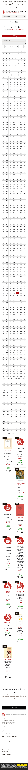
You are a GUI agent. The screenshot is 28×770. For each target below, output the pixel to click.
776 (24, 302)
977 (17, 371)
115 (14, 79)
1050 (12, 400)
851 (17, 328)
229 (21, 117)
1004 (20, 381)
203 (3, 110)
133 (3, 87)
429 (10, 186)
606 (17, 245)
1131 (24, 430)
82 (3, 70)
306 (21, 143)
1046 (20, 397)
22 (15, 51)
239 (7, 122)
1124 (20, 428)
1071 (24, 407)
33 (24, 53)
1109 (8, 423)
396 (17, 174)
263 (17, 129)
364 (3, 165)
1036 (4, 395)
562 (10, 231)
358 (7, 162)
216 (24, 113)
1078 (4, 411)
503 (24, 210)
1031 (8, 392)
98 (3, 75)
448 (3, 193)
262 (14, 129)
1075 (16, 409)
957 (21, 364)
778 (7, 305)
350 (3, 160)
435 (7, 189)
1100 (20, 419)
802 (17, 312)
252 (3, 127)
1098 (12, 419)
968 (10, 369)
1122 (12, 428)
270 (17, 132)
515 (17, 215)
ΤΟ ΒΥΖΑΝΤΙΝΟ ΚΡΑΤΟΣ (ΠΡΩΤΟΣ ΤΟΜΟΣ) (20, 488)
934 (14, 357)
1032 (12, 392)
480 (17, 203)
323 (7, 151)
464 (10, 198)
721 (3, 286)
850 (14, 328)
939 (7, 359)
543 (17, 224)
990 (14, 376)
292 (21, 139)
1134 (17, 433)
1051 (16, 400)
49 (24, 58)
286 (24, 136)
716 (10, 283)
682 (14, 272)
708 (7, 281)
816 (17, 317)
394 (10, 174)
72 (21, 65)
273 (3, 134)
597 (10, 243)
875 (3, 338)
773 (14, 302)
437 (14, 189)
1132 (9, 433)
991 (17, 376)
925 (7, 355)
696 (14, 276)
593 (21, 241)
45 (12, 58)
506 (10, 212)
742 (3, 293)
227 (14, 117)
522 (17, 217)
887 (21, 340)
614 (21, 248)
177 (10, 101)
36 (9, 56)
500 (14, 210)
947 (10, 362)
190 (7, 106)
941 (14, 359)
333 (17, 153)
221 (17, 115)
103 (20, 75)
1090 (4, 416)
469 (3, 200)
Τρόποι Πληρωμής (6, 733)
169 (7, 98)
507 (14, 212)
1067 (8, 407)
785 (7, 307)
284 (17, 136)
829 (14, 321)
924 (3, 355)
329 (3, 153)
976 (14, 371)
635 (21, 255)
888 (24, 340)
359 (10, 162)
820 (7, 319)
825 (24, 319)
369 (21, 165)
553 (3, 229)
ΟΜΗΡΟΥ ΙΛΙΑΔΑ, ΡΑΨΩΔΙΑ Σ (20, 630)
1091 (8, 416)
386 (7, 172)
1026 (12, 390)
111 (24, 77)
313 (21, 146)
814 (10, 317)
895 (24, 343)
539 (3, 224)
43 (6, 58)
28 (9, 53)
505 (7, 212)
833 (3, 324)
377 (24, 167)
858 (17, 331)
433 (24, 186)
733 (21, 288)
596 (7, 243)
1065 (24, 404)
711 (17, 281)
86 (15, 70)
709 (10, 281)
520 (10, 217)
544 (21, 224)
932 (7, 357)
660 (10, 264)
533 (7, 222)
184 (10, 103)
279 (24, 134)
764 (7, 300)
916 (24, 350)
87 (18, 70)
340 (17, 155)
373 (10, 167)
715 (7, 283)
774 (17, 302)
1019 (8, 388)
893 (17, 343)
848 (7, 328)
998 (19, 378)
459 (17, 196)
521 (14, 217)
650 (24, 260)
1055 (8, 402)
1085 (8, 414)
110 (21, 77)
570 (14, 234)
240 (10, 122)
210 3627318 (4, 1)
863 (10, 333)
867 (24, 333)
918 (7, 352)
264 (21, 129)
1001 (8, 381)
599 (17, 243)
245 (3, 124)
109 (17, 77)
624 (7, 253)
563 (14, 231)
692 (24, 274)
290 (14, 139)
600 (21, 243)
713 (24, 281)
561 (7, 231)
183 (7, 103)
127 (7, 84)
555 (10, 229)
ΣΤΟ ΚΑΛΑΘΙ (10, 471)
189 (3, 106)
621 (21, 250)
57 (24, 60)
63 (18, 63)
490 (3, 207)
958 (24, 364)
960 (7, 366)
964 (21, 366)
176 (7, 101)
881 (24, 338)
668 (14, 267)
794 (14, 309)
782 (21, 305)
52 (9, 60)
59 (6, 63)
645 (7, 260)
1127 (8, 430)
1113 (24, 423)
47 (18, 58)
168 (3, 98)
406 (3, 179)
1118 (20, 426)
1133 (13, 433)
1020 (12, 388)
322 (3, 151)
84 (9, 70)
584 (14, 238)
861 (3, 333)
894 (21, 343)
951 (24, 362)
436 (10, 189)
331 (10, 153)
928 (17, 355)
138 (21, 87)
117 (21, 79)
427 (3, 186)
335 (24, 153)
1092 (12, 416)
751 (10, 295)
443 (10, 191)
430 (14, 186)
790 (24, 307)
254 (10, 127)
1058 (20, 402)
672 (3, 269)
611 (10, 248)
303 (10, 143)
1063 (16, 404)
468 (24, 198)
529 (17, 219)
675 (14, 269)
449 (7, 193)
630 (3, 255)
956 (17, 364)
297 (14, 141)
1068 (12, 407)
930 (24, 355)
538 (24, 222)
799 (7, 312)
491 (7, 207)
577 (14, 236)
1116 (12, 426)
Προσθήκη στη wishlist (6, 471)
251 (24, 124)
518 (3, 217)
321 (24, 148)
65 (24, 63)
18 (3, 51)
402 (14, 177)
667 (10, 267)
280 (3, 136)
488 (21, 205)
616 (3, 250)
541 (10, 224)
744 (10, 293)
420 (3, 184)
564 (17, 231)
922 (21, 352)
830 (17, 321)
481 (21, 203)
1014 (12, 385)
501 (17, 210)
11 (6, 49)
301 (3, 143)
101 (13, 75)
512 (7, 215)
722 (7, 286)
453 (21, 193)
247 (10, 124)
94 (15, 72)
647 (14, 260)
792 (7, 309)
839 (24, 324)
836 (14, 324)
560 (3, 231)
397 (21, 174)
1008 (12, 383)
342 (24, 155)
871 (14, 336)
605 (14, 245)
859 (21, 331)
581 (3, 238)
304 (14, 143)
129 (14, 84)
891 (10, 343)
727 (24, 286)
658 (3, 264)
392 (3, 174)
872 (17, 336)
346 (14, 158)
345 (10, 158)
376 (21, 167)
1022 (20, 388)
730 (10, 288)
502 (21, 210)
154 (3, 94)
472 (14, 200)
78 (15, 68)
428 (7, 186)
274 (7, 134)
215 (21, 113)
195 (24, 106)
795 (17, 309)
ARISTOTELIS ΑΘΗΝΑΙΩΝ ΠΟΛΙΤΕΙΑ (20, 520)
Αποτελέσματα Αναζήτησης (17, 29)
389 (17, 172)
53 (12, 60)
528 (14, 219)
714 (3, 283)
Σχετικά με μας (5, 749)
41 (24, 56)
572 (21, 234)
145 (21, 89)
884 (10, 340)
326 (17, 151)
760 (17, 298)
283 (14, 136)
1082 (20, 411)
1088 (20, 414)
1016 (20, 385)
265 (24, 129)
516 (21, 215)
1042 (4, 397)
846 (24, 326)
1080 (12, 411)
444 (14, 191)
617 (7, 250)
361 (17, 162)
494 (17, 207)
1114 (4, 426)
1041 (24, 395)
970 (17, 369)
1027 (16, 390)
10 (3, 49)
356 (24, 160)
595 (3, 243)
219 (10, 115)
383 (21, 170)
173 (21, 98)
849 (10, 328)
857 (14, 331)
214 (17, 113)
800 (10, 312)
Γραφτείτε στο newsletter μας (14, 690)
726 (21, 286)
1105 (16, 421)
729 (7, 288)
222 (21, 115)
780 (14, 305)
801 (14, 312)
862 (7, 333)
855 (7, 331)
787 (14, 307)
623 (3, 253)
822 (14, 319)
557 (17, 229)
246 (7, 124)
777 (3, 305)
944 (24, 359)
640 (14, 257)
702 (10, 279)
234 (14, 120)
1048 (4, 400)
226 (10, 117)
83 (6, 70)
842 (10, 326)
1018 (4, 388)
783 (24, 305)
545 (24, 224)
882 (3, 340)
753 (17, 295)
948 (14, 362)
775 (21, 302)
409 (14, 179)
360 (14, 162)
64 (21, 63)
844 (17, 326)
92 (9, 72)
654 (14, 262)
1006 (4, 383)
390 (21, 172)
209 (24, 110)
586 (21, 238)
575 (7, 236)
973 (3, 371)
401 (10, 177)
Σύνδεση (11, 7)
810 (21, 314)
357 (3, 162)
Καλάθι (17, 7)
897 (7, 345)
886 (17, 340)
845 (21, 326)
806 (7, 314)
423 (14, 184)
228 (17, 117)
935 (17, 357)
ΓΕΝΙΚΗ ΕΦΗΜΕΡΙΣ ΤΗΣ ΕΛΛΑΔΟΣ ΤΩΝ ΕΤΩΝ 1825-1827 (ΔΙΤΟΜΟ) (8, 516)
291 (17, 139)
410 (17, 179)
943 (21, 359)
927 (14, 355)
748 (24, 293)
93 (12, 72)
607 (21, 245)
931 (3, 357)
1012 (4, 385)
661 (14, 264)
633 (14, 255)
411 (21, 179)
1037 (8, 395)
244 (24, 122)
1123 (16, 428)
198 (10, 108)
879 (17, 338)
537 (21, 222)
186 (17, 103)
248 (14, 124)
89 (24, 70)
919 (10, 352)
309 (7, 146)
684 (21, 272)
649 (21, 260)
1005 (24, 381)
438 (17, 189)
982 (10, 374)
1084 (4, 414)
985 (21, 374)
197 (7, 108)
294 (3, 141)
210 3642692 (10, 1)
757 (7, 298)
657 (24, 262)
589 (7, 241)
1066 (4, 407)
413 (3, 181)
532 (3, 222)
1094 (20, 416)
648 (17, 260)
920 (14, 352)
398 (24, 174)
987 (3, 376)
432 (21, 186)
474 (21, 200)
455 (3, 196)
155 (7, 94)
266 (3, 132)
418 (21, 181)
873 (21, 336)
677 (21, 269)
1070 (20, 407)
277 (17, 134)
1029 (24, 390)
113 (7, 79)
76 (9, 68)
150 (14, 91)
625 (10, 253)
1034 (20, 392)
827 (7, 321)
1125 (24, 428)
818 (24, 317)
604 (10, 245)
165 (17, 96)
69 (12, 65)
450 (10, 193)
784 (3, 307)
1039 (16, 395)
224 (3, 117)
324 (10, 151)
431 (17, 186)
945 (3, 362)
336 (3, 155)
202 (24, 108)
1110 (12, 423)
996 (12, 378)
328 (24, 151)
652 (7, 262)
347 (17, 158)
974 (7, 371)
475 (24, 200)
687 (7, 274)
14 (15, 49)
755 (24, 295)
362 (21, 162)
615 (24, 248)
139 (24, 87)
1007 (8, 383)
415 (10, 181)
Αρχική (7, 29)
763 (3, 300)
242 (17, 122)
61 (12, 63)
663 (21, 264)
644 (3, 260)
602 (3, 245)
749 (3, 295)
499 (10, 210)
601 (24, 243)
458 (14, 196)
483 (3, 205)
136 (14, 87)
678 (24, 269)
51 (6, 60)
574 (3, 236)
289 (10, 139)
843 (14, 326)
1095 (24, 416)
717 (14, 283)
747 (21, 293)
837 (17, 324)
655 (17, 262)
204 (7, 110)
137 (17, 87)
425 (21, 184)
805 (3, 314)
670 (21, 267)
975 (10, 371)
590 (10, 241)
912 (10, 350)
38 (15, 56)
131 (21, 84)
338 (10, 155)
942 (17, 359)
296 (10, 141)
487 (17, 205)
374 (14, 167)
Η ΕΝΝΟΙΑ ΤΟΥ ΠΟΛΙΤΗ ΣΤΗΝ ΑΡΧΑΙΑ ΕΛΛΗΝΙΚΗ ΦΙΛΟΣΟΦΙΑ (20, 451)
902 (24, 345)
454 (24, 193)
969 (14, 369)
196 (3, 108)
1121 (8, 428)
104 (24, 75)
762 (24, 298)
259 (3, 129)
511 (3, 215)
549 (14, 226)
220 (14, 115)
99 (6, 75)
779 (10, 305)
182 (3, 103)
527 (10, 219)
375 (17, 167)
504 (3, 212)
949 (17, 362)
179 (17, 101)
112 (3, 79)
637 (3, 257)
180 (21, 101)
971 (21, 369)
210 (3, 113)
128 (10, 84)
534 (10, 222)
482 (24, 203)
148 (7, 91)
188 (24, 103)
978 (21, 371)
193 (17, 106)
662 (17, 264)
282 (10, 136)
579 (21, 236)
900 (17, 345)
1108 (4, 423)
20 (9, 51)
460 (21, 196)
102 (17, 75)
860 (24, 331)
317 (10, 148)
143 (14, 89)
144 (17, 89)
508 (17, 212)
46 (15, 58)
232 (7, 120)
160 (24, 94)
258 (24, 127)
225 (7, 117)
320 (21, 148)
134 (7, 87)
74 (3, 68)
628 (21, 253)
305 (17, 143)
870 (10, 336)
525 (3, 219)
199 (14, 108)
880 (21, 338)
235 (17, 120)
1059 (24, 402)
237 (24, 120)
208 (21, 110)
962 (14, 366)
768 (21, 300)
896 (3, 345)
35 (6, 56)
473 (17, 200)
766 (14, 300)
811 (24, 314)
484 (7, 205)
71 (18, 65)
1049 (8, 400)
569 (10, 234)
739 (17, 290)
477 (7, 203)
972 (24, 369)
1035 (24, 392)
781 (17, 305)
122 (14, 82)
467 (21, 198)
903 (3, 347)
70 (15, 65)
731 (14, 288)
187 (21, 103)
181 (24, 101)
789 (21, 307)
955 (14, 364)
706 (24, 279)
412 (24, 179)
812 (3, 317)
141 (7, 89)
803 (21, 312)
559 (24, 229)
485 (10, 205)
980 (3, 374)
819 (3, 319)
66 (3, 65)
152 (21, 91)
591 (14, 241)
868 (3, 336)
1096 (4, 419)
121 (10, 82)
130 (17, 84)
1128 (12, 430)
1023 (24, 388)
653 (10, 262)
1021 (16, 388)
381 (14, 170)
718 (17, 283)
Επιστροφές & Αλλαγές (7, 741)
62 (15, 63)
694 (7, 276)
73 (24, 65)
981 (7, 374)
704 (17, 279)
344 (7, 158)
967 (7, 369)
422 (10, 184)
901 (21, 345)
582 (7, 238)
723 (10, 286)
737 (10, 290)
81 (24, 68)
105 (3, 77)
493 (14, 207)
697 (17, 276)
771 (7, 302)
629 (24, 253)
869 (7, 336)
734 (24, 288)
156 (10, 94)
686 (3, 274)
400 (7, 177)
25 (24, 51)
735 (3, 290)
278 (21, 134)
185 (14, 103)
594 (24, 241)
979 (24, 371)
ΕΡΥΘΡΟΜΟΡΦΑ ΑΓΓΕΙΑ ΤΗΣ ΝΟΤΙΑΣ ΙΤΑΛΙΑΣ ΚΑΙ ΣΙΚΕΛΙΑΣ (8, 664)
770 (3, 302)
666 (7, 267)
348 (21, 158)
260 (7, 129)
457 (10, 196)
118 (24, 79)
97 (24, 72)
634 (17, 255)
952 (3, 364)
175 (3, 101)
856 (10, 331)
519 (7, 217)
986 (24, 374)
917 (3, 352)
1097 (8, 419)
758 (10, 298)
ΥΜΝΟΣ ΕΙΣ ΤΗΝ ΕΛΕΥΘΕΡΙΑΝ (8, 595)
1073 (8, 409)
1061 (8, 404)
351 (7, 160)
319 (17, 148)
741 (24, 290)
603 (7, 245)
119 (3, 82)
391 (24, 172)
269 (14, 132)
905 (10, 347)
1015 (16, 385)
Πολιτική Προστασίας (7, 754)
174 (24, 98)
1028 (20, 390)
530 (21, 219)
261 (10, 129)
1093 (16, 416)
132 (24, 84)
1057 (16, 402)
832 (24, 321)
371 (3, 167)
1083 (24, 411)
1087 (16, 414)
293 (24, 139)
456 (7, 196)
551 (21, 226)
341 (21, 155)
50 (3, 60)
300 (24, 141)
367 (14, 165)
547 (7, 226)
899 (14, 345)
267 (7, 132)
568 (7, 234)
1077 (24, 409)
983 (14, 374)
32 (21, 53)
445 (17, 191)
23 (18, 51)
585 (17, 238)
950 (21, 362)
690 (17, 274)
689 (14, 274)
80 (21, 68)
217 (3, 115)
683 (17, 272)
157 (14, 94)
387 (10, 172)
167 (24, 96)
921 (17, 352)
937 (24, 357)
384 (24, 170)
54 (15, 60)
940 (10, 359)
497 (3, 210)
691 (21, 274)
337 (7, 155)
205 (10, 110)
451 (14, 193)
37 (12, 56)
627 (17, 253)
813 (7, 317)
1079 (8, 411)
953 (7, 364)
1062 (12, 404)
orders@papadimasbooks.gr (20, 1)
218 (7, 115)
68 (9, 65)
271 (21, 132)
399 (3, 177)
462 (3, 198)
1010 (20, 383)
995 (9, 378)
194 (21, 106)
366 (10, 165)
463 (7, 198)
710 (14, 281)
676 (17, 269)
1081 (16, 411)
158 (17, 94)
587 (24, 238)
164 (14, 96)
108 (14, 77)
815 (14, 317)
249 (17, 124)
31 (18, 53)
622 (24, 250)
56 (21, 60)
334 (21, 153)
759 (14, 298)
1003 (16, 381)
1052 (20, 400)
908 (21, 347)
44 (9, 58)
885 (14, 340)
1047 (24, 397)
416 (14, 181)
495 (21, 207)
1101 (24, 419)
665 (3, 267)
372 (7, 167)
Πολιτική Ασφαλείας (6, 739)
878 (14, 338)
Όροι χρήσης (5, 751)
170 (10, 98)
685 (24, 272)
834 (7, 324)
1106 (20, 421)
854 (3, 331)
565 (21, 231)
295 (7, 141)
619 (14, 250)
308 (3, 146)
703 (14, 279)
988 (7, 376)
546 (3, 226)
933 (10, 357)
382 (17, 170)
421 (7, 184)
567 (3, 234)
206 (14, 110)
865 (17, 333)
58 (3, 63)
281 (7, 136)
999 (23, 378)
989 (10, 376)
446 (21, 191)
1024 (4, 390)
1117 (16, 426)
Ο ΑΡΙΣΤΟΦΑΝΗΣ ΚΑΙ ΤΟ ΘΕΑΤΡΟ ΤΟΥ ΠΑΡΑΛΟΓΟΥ (20, 595)
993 (24, 376)
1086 (12, 414)
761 (21, 298)
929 (21, 355)
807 (10, 314)
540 (7, 224)
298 (17, 141)
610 (7, 248)
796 (21, 309)
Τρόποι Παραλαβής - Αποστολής (9, 736)
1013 (8, 385)
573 (24, 234)
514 (14, 215)
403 (17, 177)
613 (17, 248)
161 (3, 96)
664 (24, 264)
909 (24, 347)
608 (24, 245)
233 (10, 120)
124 (21, 82)
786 (10, 307)
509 (21, 212)
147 (3, 91)
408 (10, 179)
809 (17, 314)
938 (3, 359)
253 (7, 127)
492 (10, 207)
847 (3, 328)
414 (7, 181)
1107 (24, 421)
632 (10, 255)
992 (21, 376)
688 (10, 274)
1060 (4, 404)
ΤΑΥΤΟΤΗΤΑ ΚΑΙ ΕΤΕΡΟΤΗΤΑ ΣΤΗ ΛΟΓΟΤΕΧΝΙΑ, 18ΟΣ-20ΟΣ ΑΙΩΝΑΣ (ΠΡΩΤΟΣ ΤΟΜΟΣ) (8, 553)
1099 (16, 419)
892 (14, 343)
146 (24, 89)
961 (10, 366)
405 (24, 177)
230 (24, 117)
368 (17, 165)
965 (24, 366)
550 (17, 226)
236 (21, 120)
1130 (20, 430)
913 (14, 350)
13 (12, 49)
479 (14, 203)
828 (10, 321)
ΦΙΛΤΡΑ (14, 36)
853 (24, 328)
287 (3, 139)
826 (3, 321)
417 (17, 181)
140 (3, 89)
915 (21, 350)
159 (21, 94)
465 (14, 198)
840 (3, 326)
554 (7, 229)
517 (24, 215)
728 (3, 288)
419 (24, 181)
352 (10, 160)
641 (17, 257)
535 (14, 222)
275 (10, 134)
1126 (4, 430)
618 (10, 250)
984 (17, 374)
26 (3, 53)
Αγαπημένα (14, 7)
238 (3, 122)
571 (17, 234)
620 (17, 250)
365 (7, 165)
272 (24, 132)
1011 (24, 383)
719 (21, 283)
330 (7, 153)
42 (3, 58)
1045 (16, 397)
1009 (16, 383)
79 (18, 68)
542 (14, 224)
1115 (8, 426)
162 (7, 96)
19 (6, 51)
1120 (4, 428)
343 (3, 158)
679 (3, 272)
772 (10, 302)
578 (17, 236)
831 (21, 321)
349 (24, 158)
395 (14, 174)
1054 (4, 402)
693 (3, 276)
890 (7, 343)
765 (10, 300)
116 (17, 79)
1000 (4, 381)
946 (7, 362)
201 (21, 108)
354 (17, 160)
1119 (24, 426)
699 (24, 276)
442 (7, 191)
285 (21, 136)
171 (14, 98)
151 (17, 91)
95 (18, 72)
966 (3, 369)
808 (14, 314)
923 (24, 352)
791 (3, 309)
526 (7, 219)
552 (24, 226)
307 (24, 143)
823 (17, 319)
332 (14, 153)
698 (21, 276)
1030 (4, 392)
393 (7, 174)
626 (14, 253)
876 (7, 338)
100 (10, 75)
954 (10, 364)
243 (21, 122)
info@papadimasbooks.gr (14, 3)
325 (14, 151)
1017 (24, 385)
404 (21, 177)
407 (7, 179)
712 (21, 281)
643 (24, 257)
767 (17, 300)
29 (12, 53)
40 (21, 56)
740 (21, 290)
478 (10, 203)
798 (3, 312)
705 (21, 279)
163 (10, 96)
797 (24, 309)
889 (3, 343)
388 (14, 172)
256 (17, 127)
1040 (20, 395)
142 (10, 89)
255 (14, 127)
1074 (12, 409)
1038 (12, 395)
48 (21, 58)
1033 (16, 392)
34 (3, 56)
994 (5, 378)
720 (24, 283)
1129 (16, 430)
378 (3, 170)
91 (6, 72)
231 (3, 120)
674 (10, 269)
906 (14, 347)
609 (3, 248)
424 (17, 184)
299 (21, 141)
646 (10, 260)
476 (3, 203)
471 (10, 200)
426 (24, 184)
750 (7, 295)
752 (14, 295)
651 (3, 262)
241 (14, 122)
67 (6, 65)
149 (10, 91)
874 (24, 336)
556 (14, 229)
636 (24, 255)
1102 (4, 421)
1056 (12, 402)
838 (21, 324)
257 (21, 127)
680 (7, 272)
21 (12, 51)
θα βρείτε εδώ (5, 768)
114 (10, 79)
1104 (12, 421)
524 (24, 217)
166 (21, 96)
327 (21, 151)
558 (21, 229)
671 (24, 267)
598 (14, 243)
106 (7, 77)
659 (7, 264)
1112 (20, 423)
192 (14, 106)
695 (10, 276)
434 (3, 189)
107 (10, 77)
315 (3, 148)
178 (14, 101)
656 (21, 262)
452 (17, 193)
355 (21, 160)
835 (10, 324)
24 (21, 51)
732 (17, 288)
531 (24, 219)
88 (21, 70)
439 (21, 189)
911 (7, 350)
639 (10, 257)
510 (24, 212)
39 (18, 56)
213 (14, 113)
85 (12, 70)
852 (21, 328)
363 (24, 162)
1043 (8, 397)
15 (18, 49)
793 (10, 309)
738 (14, 290)
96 (21, 72)
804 (24, 312)
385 (3, 172)
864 (14, 333)
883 (7, 340)
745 (14, 293)
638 (7, 257)
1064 (20, 404)
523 (21, 217)
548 (10, 226)
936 (21, 357)
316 (7, 148)
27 (6, 53)
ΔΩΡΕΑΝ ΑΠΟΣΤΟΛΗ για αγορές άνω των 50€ (14, 4)
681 (10, 272)
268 (10, 132)
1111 (16, 423)
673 (7, 269)
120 (7, 82)
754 (21, 295)
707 (3, 281)
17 (24, 49)
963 (17, 366)
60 (9, 63)
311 (14, 146)
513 (10, 215)
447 (24, 191)
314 (24, 146)
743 (7, 293)
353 (14, 160)
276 (14, 134)
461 (24, 196)
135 (10, 87)
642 (21, 257)
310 (10, 146)
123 (17, 82)
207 (17, 110)
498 (7, 210)
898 (10, 345)
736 (7, 290)
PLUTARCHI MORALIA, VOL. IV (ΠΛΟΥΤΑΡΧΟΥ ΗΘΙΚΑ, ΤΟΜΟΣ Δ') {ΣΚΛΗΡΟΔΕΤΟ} (8, 456)
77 (12, 68)
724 (14, 286)
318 (14, 148)
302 (7, 143)
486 (14, 205)
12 (9, 49)
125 (24, 82)
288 (7, 139)
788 (17, 307)
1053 (24, 400)
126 (3, 84)
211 (7, 113)
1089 (24, 414)
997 (16, 378)
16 (21, 49)
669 (17, 267)
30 (15, 53)
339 (14, 155)
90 (3, 72)
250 (21, 124)
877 (10, 338)
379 (7, 170)
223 (24, 115)
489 (24, 205)
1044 (12, 397)
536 (17, 222)
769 (24, 300)
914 (17, 350)
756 (3, 298)
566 (24, 231)
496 (24, 207)
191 (10, 106)
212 (10, 113)
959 (3, 366)
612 (14, 248)
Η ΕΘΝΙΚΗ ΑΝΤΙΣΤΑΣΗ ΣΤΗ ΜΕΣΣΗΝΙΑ (8, 627)
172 (17, 98)
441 (3, 191)
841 (7, 326)
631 (7, 255)
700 (3, 279)
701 (7, 279)
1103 (8, 421)
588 (3, 241)
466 (17, 198)
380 (10, 170)
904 (7, 347)
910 (3, 350)
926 (10, 355)
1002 (12, 381)
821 (10, 319)
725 (17, 286)
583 (10, 238)
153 (24, 91)
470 (7, 200)
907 (17, 347)
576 (10, 236)
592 (17, 241)
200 (17, 108)
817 (21, 317)
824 (21, 319)
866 (21, 333)
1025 (8, 390)
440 (24, 189)
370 (24, 165)
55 (18, 60)
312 (17, 146)
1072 (4, 409)
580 (24, 236)
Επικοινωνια (4, 757)
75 (6, 68)
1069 (16, 407)
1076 (20, 409)
